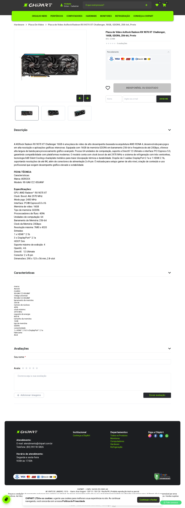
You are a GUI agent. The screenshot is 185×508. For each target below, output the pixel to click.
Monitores (115, 438)
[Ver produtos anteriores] (79, 98)
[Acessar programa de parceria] (6, 499)
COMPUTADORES (74, 16)
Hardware (114, 444)
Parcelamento (138, 52)
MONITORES (106, 16)
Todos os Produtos (118, 435)
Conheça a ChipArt (81, 435)
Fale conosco (171, 502)
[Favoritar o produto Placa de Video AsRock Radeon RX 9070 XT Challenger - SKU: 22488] (108, 88)
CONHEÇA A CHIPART (143, 16)
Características (92, 273)
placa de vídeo (36, 24)
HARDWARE (91, 16)
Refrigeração (116, 447)
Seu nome (19, 357)
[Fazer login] (61, 5)
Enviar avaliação (157, 395)
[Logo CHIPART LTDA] (37, 5)
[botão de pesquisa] (146, 5)
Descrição (92, 130)
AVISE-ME (163, 99)
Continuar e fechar (148, 500)
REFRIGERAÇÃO (122, 16)
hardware (19, 24)
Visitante (67, 4)
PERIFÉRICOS (56, 16)
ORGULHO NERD (39, 16)
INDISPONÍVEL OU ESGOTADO (142, 87)
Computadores (117, 441)
